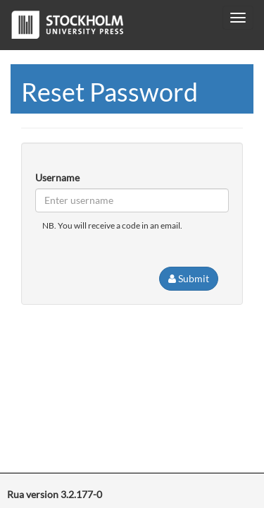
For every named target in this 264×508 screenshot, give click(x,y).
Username (57, 177)
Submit (188, 278)
